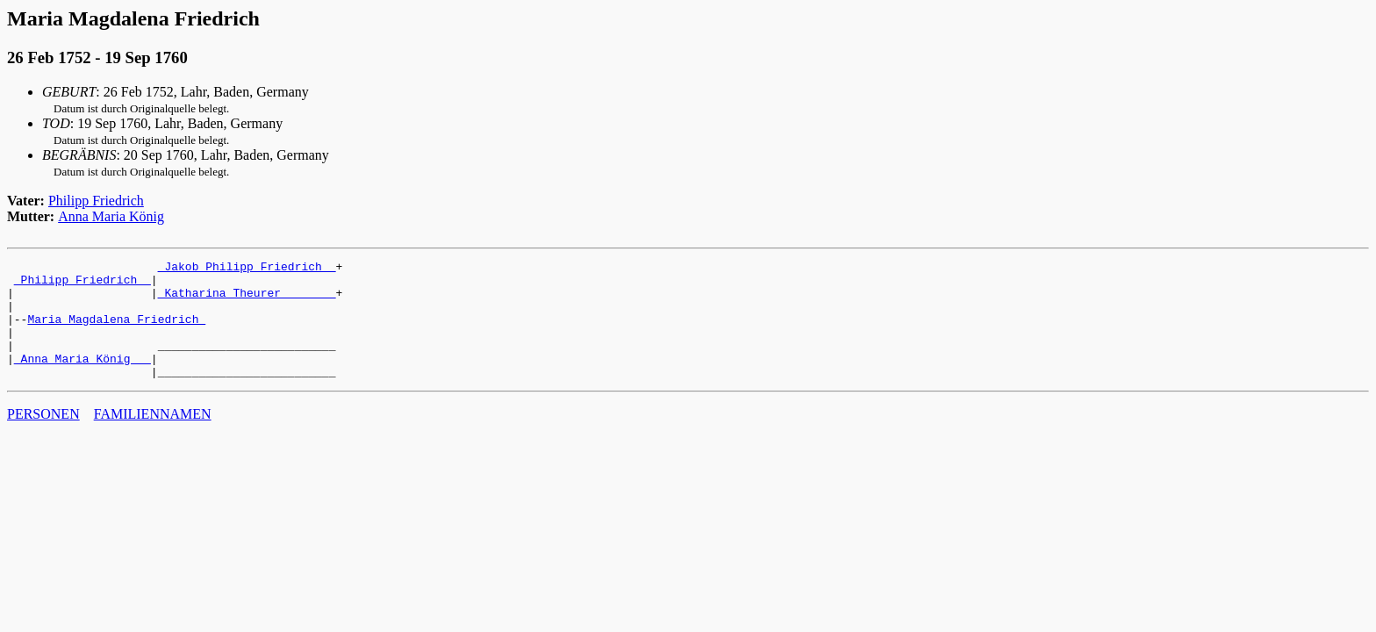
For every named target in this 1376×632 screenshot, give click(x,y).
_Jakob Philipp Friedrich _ (247, 268)
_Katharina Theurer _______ (247, 300)
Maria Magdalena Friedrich (116, 332)
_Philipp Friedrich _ (82, 284)
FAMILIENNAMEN (152, 437)
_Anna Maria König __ (82, 379)
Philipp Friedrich (96, 200)
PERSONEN (43, 437)
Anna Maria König (111, 216)
